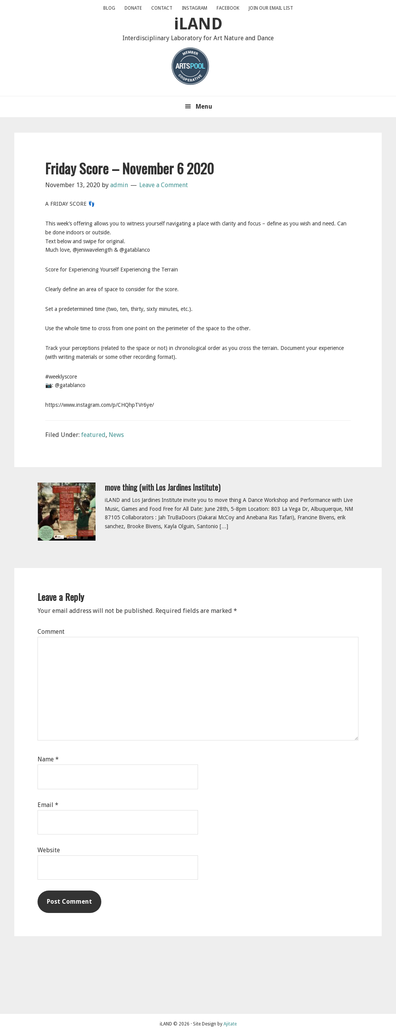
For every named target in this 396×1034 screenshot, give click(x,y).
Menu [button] (204, 106)
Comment (51, 631)
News (116, 435)
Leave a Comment (163, 185)
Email (48, 805)
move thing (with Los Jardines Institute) (162, 487)
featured (93, 435)
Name (48, 759)
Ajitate (230, 1024)
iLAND (198, 23)
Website (49, 850)
